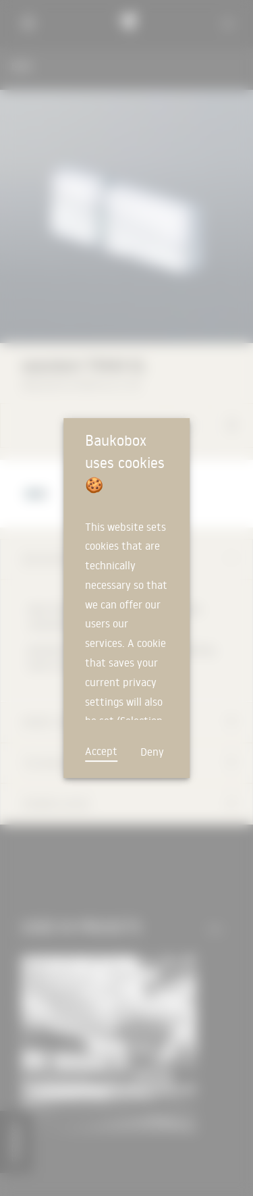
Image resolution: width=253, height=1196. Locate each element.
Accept (101, 751)
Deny (152, 751)
